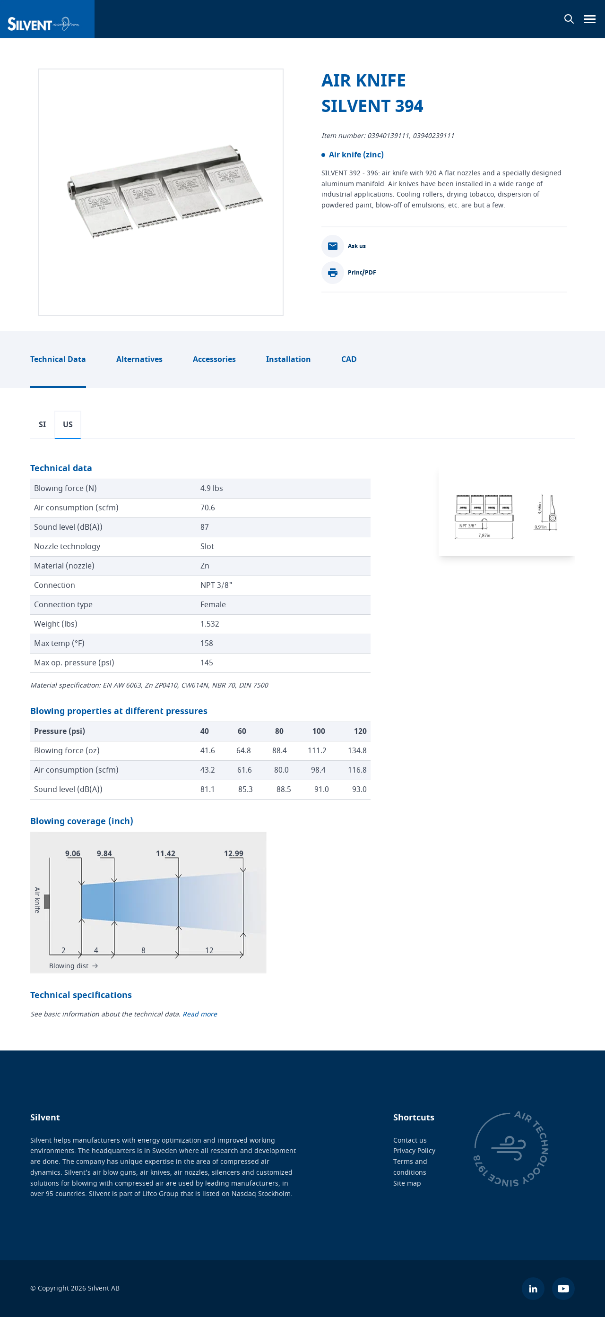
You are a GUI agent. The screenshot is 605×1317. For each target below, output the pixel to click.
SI (42, 424)
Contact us (410, 1140)
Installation (288, 359)
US (68, 424)
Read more (199, 1014)
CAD (349, 359)
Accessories (214, 359)
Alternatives (139, 359)
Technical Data (58, 359)
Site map (407, 1183)
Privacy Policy (414, 1151)
